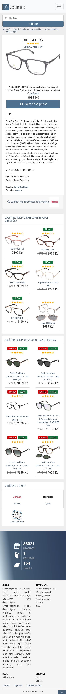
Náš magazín (8, 677)
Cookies (39, 681)
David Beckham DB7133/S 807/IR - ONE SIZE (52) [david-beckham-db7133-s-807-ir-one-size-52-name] (48, 376)
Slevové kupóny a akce (46, 589)
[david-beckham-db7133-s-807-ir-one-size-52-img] (48, 362)
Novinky (39, 602)
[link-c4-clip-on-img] (48, 312)
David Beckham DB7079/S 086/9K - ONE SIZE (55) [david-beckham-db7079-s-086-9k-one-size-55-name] (17, 465)
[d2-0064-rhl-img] (17, 310)
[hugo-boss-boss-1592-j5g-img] (48, 274)
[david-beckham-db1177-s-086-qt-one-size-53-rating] (17, 352)
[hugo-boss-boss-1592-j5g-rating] (48, 266)
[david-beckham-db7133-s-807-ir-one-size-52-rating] (48, 352)
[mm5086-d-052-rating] (48, 233)
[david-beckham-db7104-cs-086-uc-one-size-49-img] (48, 452)
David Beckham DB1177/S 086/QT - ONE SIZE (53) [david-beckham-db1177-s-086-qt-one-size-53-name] (17, 376)
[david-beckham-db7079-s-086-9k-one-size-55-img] (17, 452)
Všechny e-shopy (43, 599)
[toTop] (62, 692)
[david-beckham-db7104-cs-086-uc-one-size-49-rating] (48, 442)
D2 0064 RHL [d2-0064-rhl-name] (17, 318)
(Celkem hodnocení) (33, 47)
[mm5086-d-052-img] (48, 241)
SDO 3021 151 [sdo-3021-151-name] (17, 249)
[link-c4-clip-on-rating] (48, 302)
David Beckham (21, 187)
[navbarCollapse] (59, 6)
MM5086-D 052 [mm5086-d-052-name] (48, 249)
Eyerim (18, 685)
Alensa (18, 190)
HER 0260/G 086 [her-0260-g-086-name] (17, 282)
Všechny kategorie (44, 592)
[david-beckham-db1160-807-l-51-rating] (17, 396)
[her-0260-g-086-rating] (17, 266)
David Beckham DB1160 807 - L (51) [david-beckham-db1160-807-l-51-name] (17, 418)
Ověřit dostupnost (33, 104)
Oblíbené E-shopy (15, 485)
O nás (38, 677)
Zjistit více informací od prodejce (33, 202)
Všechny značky (43, 596)
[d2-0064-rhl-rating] (17, 302)
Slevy (38, 606)
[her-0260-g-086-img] (17, 274)
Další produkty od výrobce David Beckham (31, 340)
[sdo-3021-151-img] (17, 240)
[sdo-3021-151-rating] (17, 233)
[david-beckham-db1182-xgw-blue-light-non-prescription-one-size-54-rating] (48, 396)
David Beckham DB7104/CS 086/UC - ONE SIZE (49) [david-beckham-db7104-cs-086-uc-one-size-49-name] (48, 465)
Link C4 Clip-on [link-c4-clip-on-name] (48, 323)
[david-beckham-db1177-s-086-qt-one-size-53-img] (17, 362)
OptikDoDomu (34, 685)
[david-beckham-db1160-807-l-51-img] (17, 406)
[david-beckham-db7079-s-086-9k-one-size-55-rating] (17, 442)
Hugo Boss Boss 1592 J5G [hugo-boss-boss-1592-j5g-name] (48, 284)
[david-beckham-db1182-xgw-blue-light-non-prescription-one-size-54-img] (48, 405)
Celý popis (34, 93)
